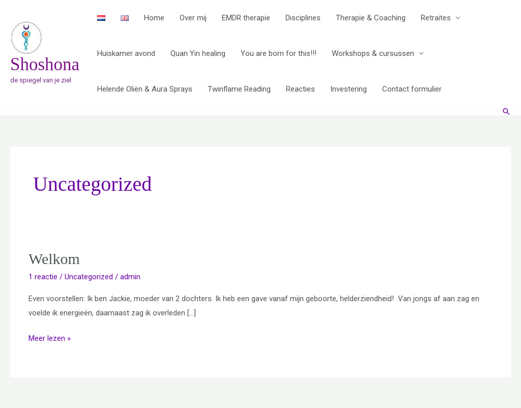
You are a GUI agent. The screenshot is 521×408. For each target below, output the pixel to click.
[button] (506, 111)
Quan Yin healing (197, 53)
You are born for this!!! (278, 53)
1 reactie (42, 276)
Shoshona (44, 64)
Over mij (193, 17)
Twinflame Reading (239, 89)
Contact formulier (412, 89)
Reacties (300, 89)
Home (154, 17)
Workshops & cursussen (373, 53)
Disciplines (303, 17)
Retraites (436, 17)
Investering (348, 89)
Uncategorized (89, 276)
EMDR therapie (246, 17)
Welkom (54, 258)
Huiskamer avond (126, 53)
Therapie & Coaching (371, 17)
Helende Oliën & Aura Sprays (144, 89)
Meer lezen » (49, 337)
